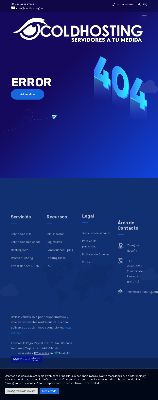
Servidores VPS (21, 261)
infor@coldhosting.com (28, 8)
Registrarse (54, 269)
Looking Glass (56, 285)
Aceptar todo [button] (49, 391)
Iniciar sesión (123, 4)
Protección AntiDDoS (25, 293)
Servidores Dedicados (26, 269)
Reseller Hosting (22, 285)
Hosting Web (19, 277)
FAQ (142, 4)
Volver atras (27, 94)
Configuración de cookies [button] (21, 391)
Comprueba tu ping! (60, 277)
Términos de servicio (96, 258)
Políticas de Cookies (96, 280)
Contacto (88, 288)
